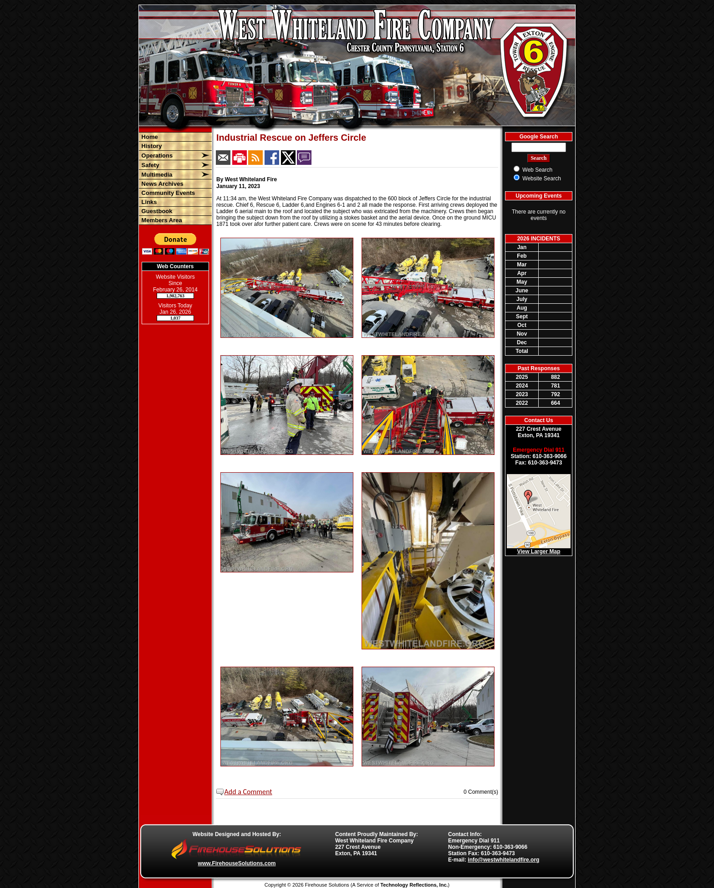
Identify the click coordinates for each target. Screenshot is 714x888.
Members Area (161, 220)
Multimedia (156, 174)
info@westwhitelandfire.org (503, 860)
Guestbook (156, 211)
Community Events (167, 192)
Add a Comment (248, 791)
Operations (156, 155)
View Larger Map (538, 551)
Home (149, 136)
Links (148, 202)
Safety (149, 165)
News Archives (162, 183)
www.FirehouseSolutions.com (237, 863)
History (151, 146)
